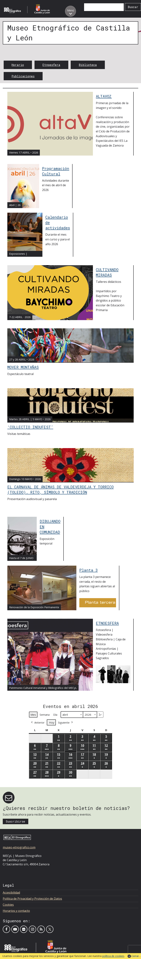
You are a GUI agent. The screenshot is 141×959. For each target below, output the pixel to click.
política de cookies (113, 956)
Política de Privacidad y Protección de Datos (32, 899)
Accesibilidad (11, 892)
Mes (33, 714)
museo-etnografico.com (19, 847)
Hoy (51, 722)
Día (55, 714)
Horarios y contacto (16, 911)
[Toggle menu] (70, 11)
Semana (45, 714)
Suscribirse (15, 821)
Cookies (8, 905)
